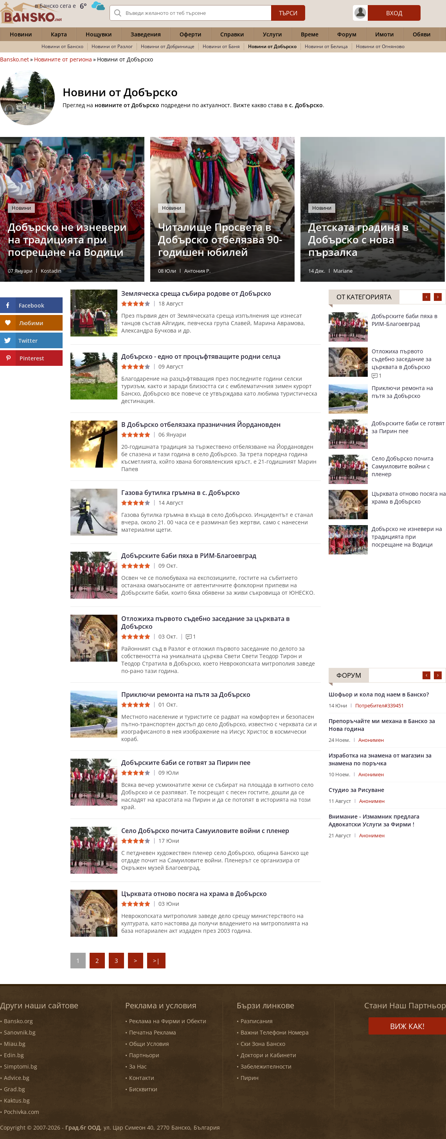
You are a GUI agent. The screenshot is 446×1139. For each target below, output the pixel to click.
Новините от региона (63, 59)
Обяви (422, 34)
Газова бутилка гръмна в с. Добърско (180, 492)
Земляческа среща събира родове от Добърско (196, 293)
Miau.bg (14, 1043)
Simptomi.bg (20, 1066)
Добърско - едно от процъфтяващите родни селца (201, 356)
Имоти (384, 34)
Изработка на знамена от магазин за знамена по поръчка (380, 759)
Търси (288, 13)
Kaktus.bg (17, 1100)
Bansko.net (14, 59)
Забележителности (266, 1066)
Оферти (190, 34)
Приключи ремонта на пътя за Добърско (185, 694)
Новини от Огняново (380, 46)
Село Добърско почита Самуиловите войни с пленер (205, 830)
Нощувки (99, 34)
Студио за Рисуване (356, 790)
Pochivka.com (21, 1112)
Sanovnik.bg (20, 1032)
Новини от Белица (326, 46)
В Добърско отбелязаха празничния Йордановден (201, 424)
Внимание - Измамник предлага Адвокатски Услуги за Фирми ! (374, 820)
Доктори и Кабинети (268, 1055)
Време (309, 34)
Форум (346, 34)
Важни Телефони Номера (275, 1032)
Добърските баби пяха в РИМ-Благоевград (188, 555)
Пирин (250, 1077)
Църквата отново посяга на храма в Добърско (194, 893)
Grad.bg (14, 1089)
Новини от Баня (221, 46)
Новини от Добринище (167, 46)
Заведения (146, 34)
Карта (59, 34)
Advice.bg (16, 1077)
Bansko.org (18, 1021)
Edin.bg (14, 1055)
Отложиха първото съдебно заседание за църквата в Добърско (205, 622)
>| (156, 960)
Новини (21, 34)
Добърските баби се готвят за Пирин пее (185, 762)
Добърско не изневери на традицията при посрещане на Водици (407, 536)
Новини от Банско (62, 46)
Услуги (272, 34)
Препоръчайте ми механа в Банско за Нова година (382, 724)
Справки (232, 34)
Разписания (257, 1021)
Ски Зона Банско (263, 1043)
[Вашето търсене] (207, 13)
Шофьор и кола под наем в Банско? (379, 694)
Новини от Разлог (112, 46)
